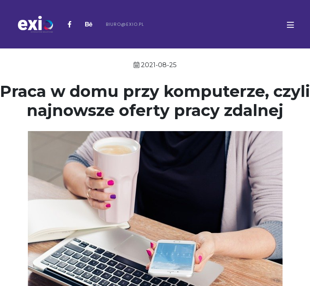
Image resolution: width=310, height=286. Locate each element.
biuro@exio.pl (125, 24)
